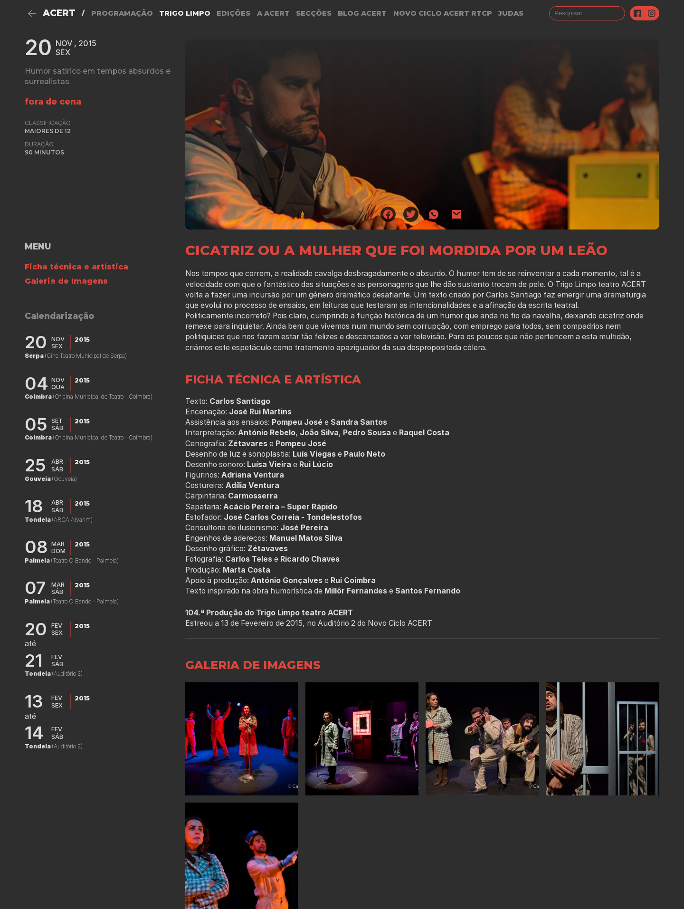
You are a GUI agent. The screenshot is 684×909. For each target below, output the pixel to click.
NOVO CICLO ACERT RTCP (442, 13)
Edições (233, 13)
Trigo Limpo (184, 13)
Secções (314, 13)
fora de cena (53, 101)
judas (510, 13)
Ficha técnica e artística (76, 266)
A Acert (273, 13)
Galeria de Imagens (66, 281)
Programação (122, 13)
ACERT (59, 13)
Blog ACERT (362, 13)
